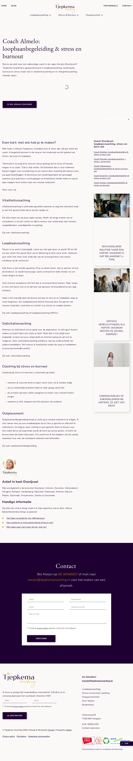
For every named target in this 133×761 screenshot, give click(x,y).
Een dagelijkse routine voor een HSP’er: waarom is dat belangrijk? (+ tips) (111, 253)
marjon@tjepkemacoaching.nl (49, 580)
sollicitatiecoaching (20, 355)
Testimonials (110, 6)
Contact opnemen (91, 728)
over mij (12, 189)
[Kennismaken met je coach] (128, 119)
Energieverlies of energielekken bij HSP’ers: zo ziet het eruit (111, 400)
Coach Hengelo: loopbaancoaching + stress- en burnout (110, 160)
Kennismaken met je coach (113, 119)
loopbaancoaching (20, 313)
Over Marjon (88, 700)
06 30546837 (68, 574)
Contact (127, 6)
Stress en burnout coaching (96, 693)
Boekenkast (88, 704)
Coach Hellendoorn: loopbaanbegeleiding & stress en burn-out (111, 168)
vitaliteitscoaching (20, 232)
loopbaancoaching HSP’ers (45, 313)
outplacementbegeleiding (23, 445)
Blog (13, 6)
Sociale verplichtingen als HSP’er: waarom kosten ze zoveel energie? (112, 328)
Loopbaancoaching (91, 689)
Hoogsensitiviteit (90, 697)
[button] (41, 15)
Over (4, 6)
